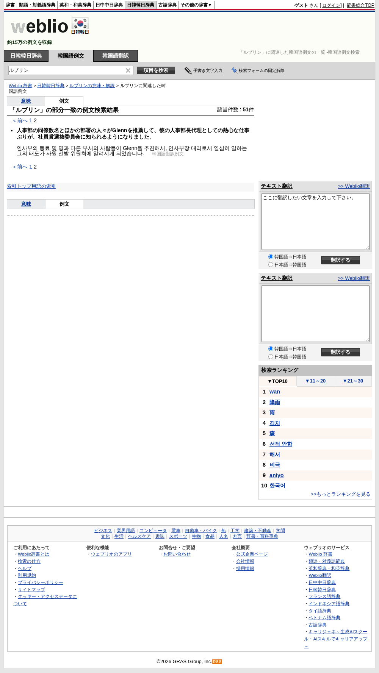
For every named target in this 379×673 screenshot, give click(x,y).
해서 (274, 454)
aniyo (276, 475)
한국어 (277, 485)
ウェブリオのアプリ (111, 553)
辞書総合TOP (360, 5)
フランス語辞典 (324, 596)
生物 (196, 536)
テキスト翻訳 (277, 186)
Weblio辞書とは (33, 553)
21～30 (353, 381)
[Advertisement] (236, 31)
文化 (105, 536)
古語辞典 (167, 5)
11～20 (315, 381)
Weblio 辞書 (20, 85)
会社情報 (245, 561)
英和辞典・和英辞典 (329, 568)
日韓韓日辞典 (140, 5)
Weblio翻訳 (320, 575)
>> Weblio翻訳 (354, 186)
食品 (210, 536)
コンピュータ (153, 530)
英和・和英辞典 (75, 5)
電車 (175, 530)
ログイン (331, 5)
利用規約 (27, 575)
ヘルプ (24, 568)
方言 (237, 536)
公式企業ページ (252, 553)
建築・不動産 (257, 530)
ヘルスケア (139, 536)
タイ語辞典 (320, 610)
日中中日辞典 (109, 5)
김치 (274, 423)
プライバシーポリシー (40, 582)
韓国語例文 (71, 56)
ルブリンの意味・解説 (92, 85)
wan (274, 392)
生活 (119, 536)
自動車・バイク (201, 530)
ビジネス (103, 530)
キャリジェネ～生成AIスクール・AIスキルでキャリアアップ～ (335, 638)
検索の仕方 (29, 561)
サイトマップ (31, 589)
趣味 (159, 536)
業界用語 (126, 530)
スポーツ (178, 536)
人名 (223, 536)
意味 (26, 101)
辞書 (10, 5)
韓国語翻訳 (115, 56)
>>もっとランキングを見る (341, 494)
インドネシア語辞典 (329, 603)
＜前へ (20, 120)
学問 (280, 530)
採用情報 (245, 568)
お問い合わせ (177, 553)
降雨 (274, 402)
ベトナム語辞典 (324, 617)
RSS (217, 662)
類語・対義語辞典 (37, 5)
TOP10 (277, 381)
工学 (235, 530)
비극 (274, 465)
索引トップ (19, 186)
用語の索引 (43, 186)
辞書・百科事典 (262, 536)
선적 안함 (280, 444)
